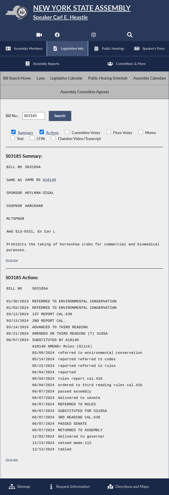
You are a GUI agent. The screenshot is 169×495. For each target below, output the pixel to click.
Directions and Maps (128, 486)
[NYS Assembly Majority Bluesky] (112, 37)
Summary (25, 138)
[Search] (130, 37)
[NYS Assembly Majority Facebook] (57, 37)
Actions (52, 138)
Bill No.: (12, 120)
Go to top (12, 265)
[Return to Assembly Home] (84, 13)
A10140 (49, 185)
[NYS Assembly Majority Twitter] (75, 37)
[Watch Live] (39, 37)
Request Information (69, 486)
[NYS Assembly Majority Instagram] (94, 37)
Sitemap (19, 486)
